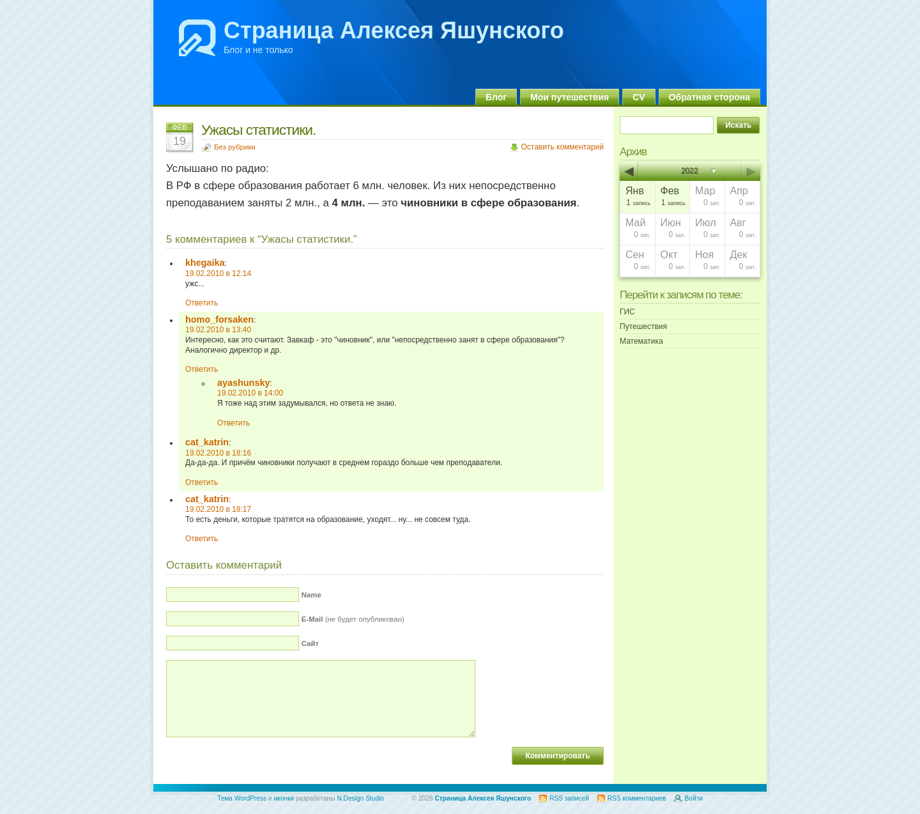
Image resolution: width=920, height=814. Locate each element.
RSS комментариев (637, 798)
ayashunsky (243, 383)
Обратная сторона (709, 97)
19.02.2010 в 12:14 (218, 273)
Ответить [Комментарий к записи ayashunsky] (233, 423)
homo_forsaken (219, 319)
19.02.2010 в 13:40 (218, 329)
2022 (690, 171)
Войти (693, 798)
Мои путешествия (569, 97)
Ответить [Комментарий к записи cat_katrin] (201, 482)
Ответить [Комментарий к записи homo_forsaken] (201, 369)
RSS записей (569, 798)
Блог (496, 97)
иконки (283, 798)
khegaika (205, 262)
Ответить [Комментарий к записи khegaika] (201, 302)
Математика (641, 341)
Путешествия (643, 326)
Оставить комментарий (562, 146)
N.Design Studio (360, 798)
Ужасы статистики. (258, 129)
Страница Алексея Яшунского (394, 30)
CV (638, 97)
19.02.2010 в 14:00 (250, 392)
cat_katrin (207, 442)
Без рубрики (235, 147)
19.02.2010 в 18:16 (218, 453)
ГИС (627, 311)
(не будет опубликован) (353, 619)
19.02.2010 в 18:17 (218, 509)
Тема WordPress (241, 798)
